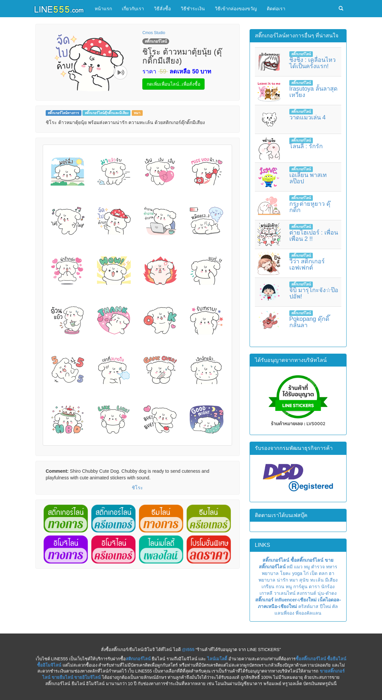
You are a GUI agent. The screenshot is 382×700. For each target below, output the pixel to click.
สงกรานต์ (306, 593)
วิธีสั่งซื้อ (162, 8)
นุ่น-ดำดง (327, 593)
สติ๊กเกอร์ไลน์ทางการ (63, 113)
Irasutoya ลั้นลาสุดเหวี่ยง (313, 92)
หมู (307, 566)
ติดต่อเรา (276, 8)
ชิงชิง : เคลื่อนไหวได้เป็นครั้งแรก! (312, 63)
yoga (297, 573)
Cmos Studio (153, 32)
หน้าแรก (103, 8)
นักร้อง (328, 586)
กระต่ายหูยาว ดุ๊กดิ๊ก (309, 207)
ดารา (314, 586)
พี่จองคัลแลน (308, 613)
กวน (280, 586)
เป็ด (313, 573)
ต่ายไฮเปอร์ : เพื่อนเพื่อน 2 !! (313, 235)
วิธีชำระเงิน (193, 8)
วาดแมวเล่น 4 (307, 117)
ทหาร (331, 566)
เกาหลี (266, 593)
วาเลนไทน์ (285, 593)
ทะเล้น (317, 580)
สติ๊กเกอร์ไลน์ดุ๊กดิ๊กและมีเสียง (106, 113)
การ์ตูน (300, 586)
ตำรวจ (318, 566)
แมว (298, 566)
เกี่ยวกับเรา (133, 8)
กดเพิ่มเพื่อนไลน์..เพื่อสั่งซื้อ (173, 84)
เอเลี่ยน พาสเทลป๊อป (308, 178)
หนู (289, 586)
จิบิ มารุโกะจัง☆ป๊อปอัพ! (313, 293)
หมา (137, 113)
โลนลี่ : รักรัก (306, 146)
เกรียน (268, 586)
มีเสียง (331, 580)
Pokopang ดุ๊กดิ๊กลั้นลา (309, 322)
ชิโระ (137, 487)
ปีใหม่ (325, 606)
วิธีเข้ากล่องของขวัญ (236, 8)
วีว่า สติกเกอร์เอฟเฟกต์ (307, 264)
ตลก (323, 573)
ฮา (331, 573)
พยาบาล (270, 573)
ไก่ (306, 573)
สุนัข (304, 580)
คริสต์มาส (308, 606)
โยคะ (285, 573)
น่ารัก (282, 580)
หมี (290, 566)
